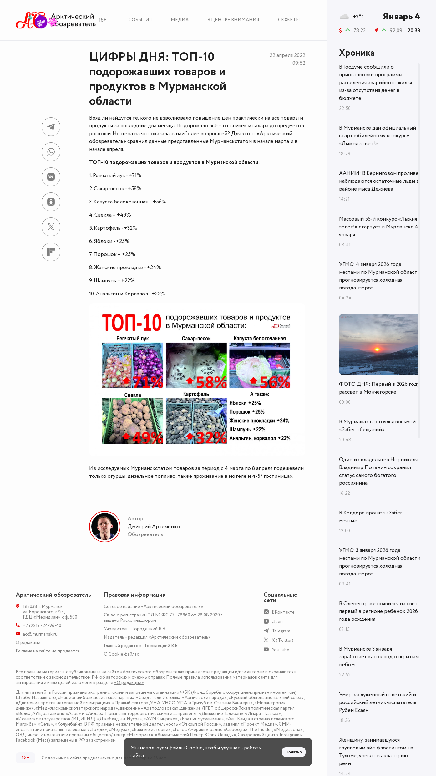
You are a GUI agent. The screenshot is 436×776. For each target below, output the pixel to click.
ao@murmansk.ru (40, 634)
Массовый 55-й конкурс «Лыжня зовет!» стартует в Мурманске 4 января (378, 226)
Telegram (281, 631)
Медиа (180, 20)
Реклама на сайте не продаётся (48, 651)
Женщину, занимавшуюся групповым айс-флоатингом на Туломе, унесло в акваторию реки (376, 751)
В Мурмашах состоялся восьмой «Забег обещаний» (377, 425)
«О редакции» (129, 682)
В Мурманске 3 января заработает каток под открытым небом (379, 656)
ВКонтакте (283, 612)
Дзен (277, 621)
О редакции (28, 642)
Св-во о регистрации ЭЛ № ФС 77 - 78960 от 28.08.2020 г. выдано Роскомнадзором (163, 617)
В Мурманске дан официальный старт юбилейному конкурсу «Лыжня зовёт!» (377, 135)
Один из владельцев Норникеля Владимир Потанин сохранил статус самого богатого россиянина (378, 471)
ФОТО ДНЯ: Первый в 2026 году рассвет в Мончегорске (379, 388)
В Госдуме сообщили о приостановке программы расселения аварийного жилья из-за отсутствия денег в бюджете (375, 82)
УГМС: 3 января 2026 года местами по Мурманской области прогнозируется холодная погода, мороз (379, 562)
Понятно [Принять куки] (294, 752)
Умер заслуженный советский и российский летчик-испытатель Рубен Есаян (377, 702)
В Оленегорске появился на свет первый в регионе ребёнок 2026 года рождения (378, 611)
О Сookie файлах (121, 654)
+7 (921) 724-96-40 (42, 625)
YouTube (280, 649)
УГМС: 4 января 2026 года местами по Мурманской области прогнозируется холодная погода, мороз (379, 276)
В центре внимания (233, 20)
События (140, 20)
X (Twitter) (282, 640)
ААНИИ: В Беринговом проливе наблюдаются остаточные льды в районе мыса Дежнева (379, 181)
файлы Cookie (186, 748)
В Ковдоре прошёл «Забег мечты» (370, 516)
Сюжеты (289, 20)
